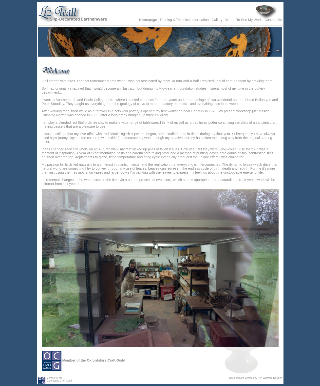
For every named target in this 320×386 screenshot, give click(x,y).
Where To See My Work (243, 20)
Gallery (216, 20)
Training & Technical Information (184, 20)
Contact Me (273, 20)
